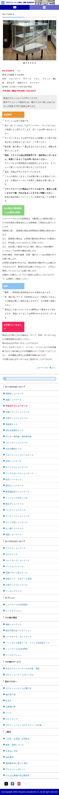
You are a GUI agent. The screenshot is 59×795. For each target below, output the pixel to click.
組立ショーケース (14, 479)
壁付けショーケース (15, 485)
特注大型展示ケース (15, 430)
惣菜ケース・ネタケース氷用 (19, 579)
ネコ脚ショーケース (15, 528)
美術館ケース (12, 424)
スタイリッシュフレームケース (20, 455)
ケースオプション (14, 611)
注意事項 (8, 115)
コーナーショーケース (16, 510)
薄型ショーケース (14, 534)
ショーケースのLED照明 (16, 605)
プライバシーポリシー (16, 769)
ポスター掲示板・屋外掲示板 (19, 436)
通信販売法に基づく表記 (17, 763)
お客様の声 (11, 707)
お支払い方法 (12, 751)
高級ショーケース (14, 400)
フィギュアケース (14, 591)
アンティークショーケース (18, 516)
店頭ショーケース (14, 461)
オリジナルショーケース (17, 467)
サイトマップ (12, 719)
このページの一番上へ (46, 368)
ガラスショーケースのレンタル (20, 675)
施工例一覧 (11, 694)
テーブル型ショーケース (17, 522)
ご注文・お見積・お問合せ (18, 739)
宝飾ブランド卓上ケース (17, 573)
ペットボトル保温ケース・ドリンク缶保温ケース (27, 643)
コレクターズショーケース (18, 560)
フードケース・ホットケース (19, 637)
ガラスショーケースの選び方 (19, 688)
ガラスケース (12, 554)
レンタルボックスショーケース (20, 473)
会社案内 (10, 757)
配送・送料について (15, 745)
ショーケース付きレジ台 (17, 498)
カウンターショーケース (17, 443)
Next (53, 40)
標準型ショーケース (15, 394)
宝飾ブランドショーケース (18, 412)
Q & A (8, 701)
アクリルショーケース (16, 548)
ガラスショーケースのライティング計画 (24, 725)
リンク (9, 713)
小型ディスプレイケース (17, 585)
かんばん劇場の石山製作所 (18, 775)
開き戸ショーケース (15, 504)
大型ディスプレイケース (17, 418)
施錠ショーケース (14, 624)
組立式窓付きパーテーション (19, 630)
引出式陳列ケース (14, 449)
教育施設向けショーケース (18, 492)
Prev (5, 40)
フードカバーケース (15, 566)
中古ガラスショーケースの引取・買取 (23, 669)
